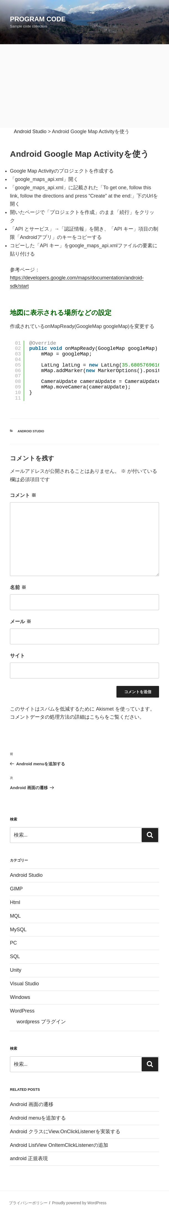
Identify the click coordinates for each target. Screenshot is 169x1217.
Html (15, 902)
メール (20, 621)
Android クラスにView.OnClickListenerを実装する (65, 1131)
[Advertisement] (84, 86)
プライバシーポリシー (28, 1203)
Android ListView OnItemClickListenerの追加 (59, 1145)
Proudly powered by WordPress (79, 1203)
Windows (20, 997)
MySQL (18, 929)
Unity (15, 970)
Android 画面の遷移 (31, 1104)
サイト (17, 655)
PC (13, 943)
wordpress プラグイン (41, 1021)
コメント (23, 495)
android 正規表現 (29, 1158)
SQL (15, 956)
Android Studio (31, 431)
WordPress (22, 1011)
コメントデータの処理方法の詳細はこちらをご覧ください (74, 717)
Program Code (38, 19)
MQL (15, 916)
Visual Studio (24, 983)
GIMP (16, 889)
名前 (18, 587)
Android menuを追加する (38, 1118)
